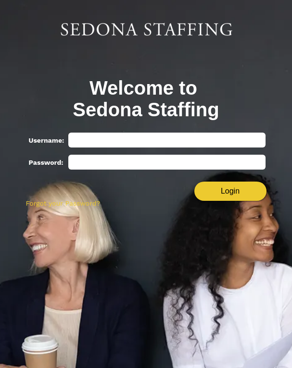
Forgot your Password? (63, 203)
